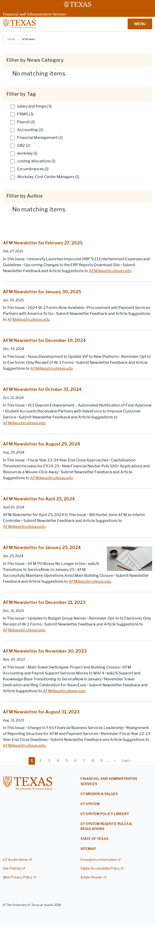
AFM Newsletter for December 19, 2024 (44, 340)
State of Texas (94, 839)
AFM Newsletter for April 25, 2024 (39, 499)
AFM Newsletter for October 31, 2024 (42, 389)
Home (11, 39)
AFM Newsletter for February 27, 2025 (43, 243)
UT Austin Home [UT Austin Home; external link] (15, 860)
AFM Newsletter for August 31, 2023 (41, 712)
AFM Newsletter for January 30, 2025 (42, 291)
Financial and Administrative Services (34, 14)
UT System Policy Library (104, 814)
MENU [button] (140, 24)
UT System (90, 804)
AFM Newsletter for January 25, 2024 (42, 547)
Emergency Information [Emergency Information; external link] (98, 860)
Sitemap (88, 849)
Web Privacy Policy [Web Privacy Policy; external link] (17, 877)
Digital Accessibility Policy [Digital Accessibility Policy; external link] (100, 869)
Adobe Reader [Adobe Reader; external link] (91, 877)
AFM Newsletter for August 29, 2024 (41, 444)
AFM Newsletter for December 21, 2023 (44, 602)
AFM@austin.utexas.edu (110, 271)
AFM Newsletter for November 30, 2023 (45, 651)
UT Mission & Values (99, 794)
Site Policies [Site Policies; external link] (12, 869)
